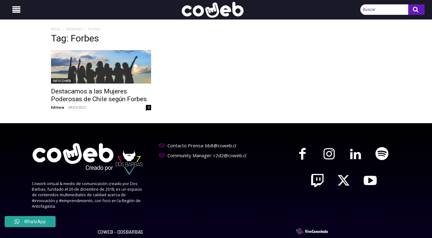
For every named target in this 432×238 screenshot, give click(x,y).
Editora (57, 107)
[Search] (416, 9)
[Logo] (216, 10)
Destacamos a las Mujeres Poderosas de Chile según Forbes (99, 95)
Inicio (55, 29)
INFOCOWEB (62, 81)
